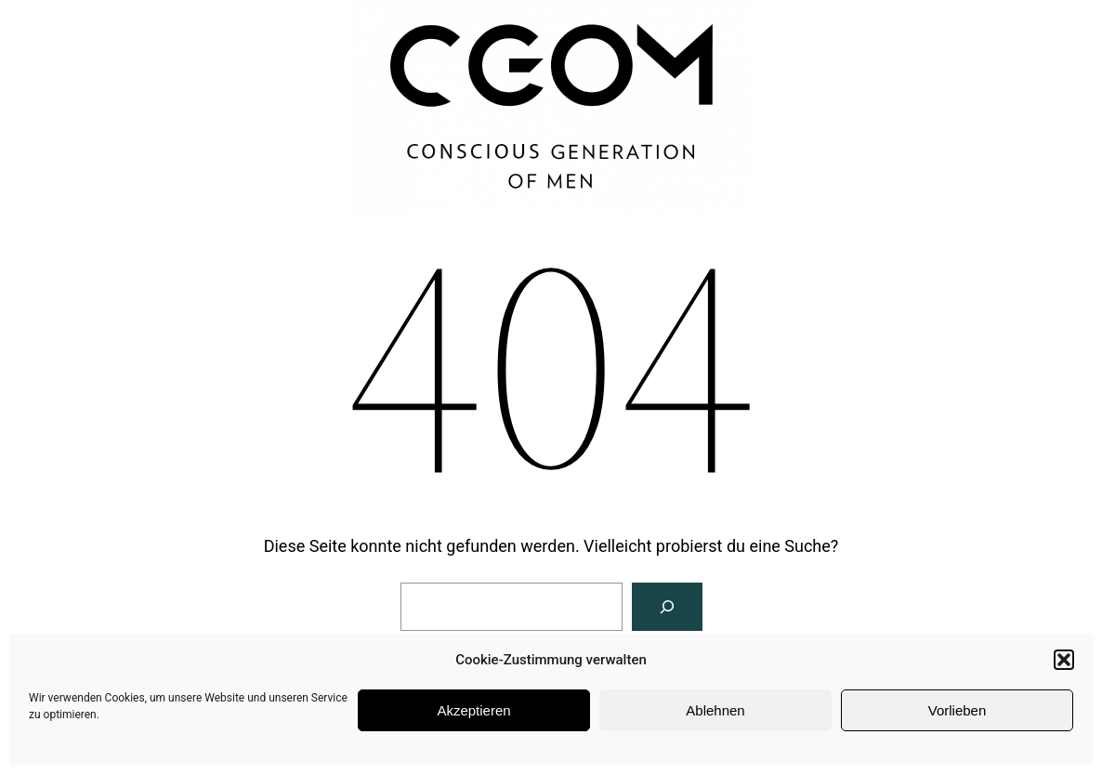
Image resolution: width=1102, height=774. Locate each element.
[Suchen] (667, 607)
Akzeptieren (473, 710)
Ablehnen (715, 710)
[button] (1064, 659)
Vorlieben (957, 710)
